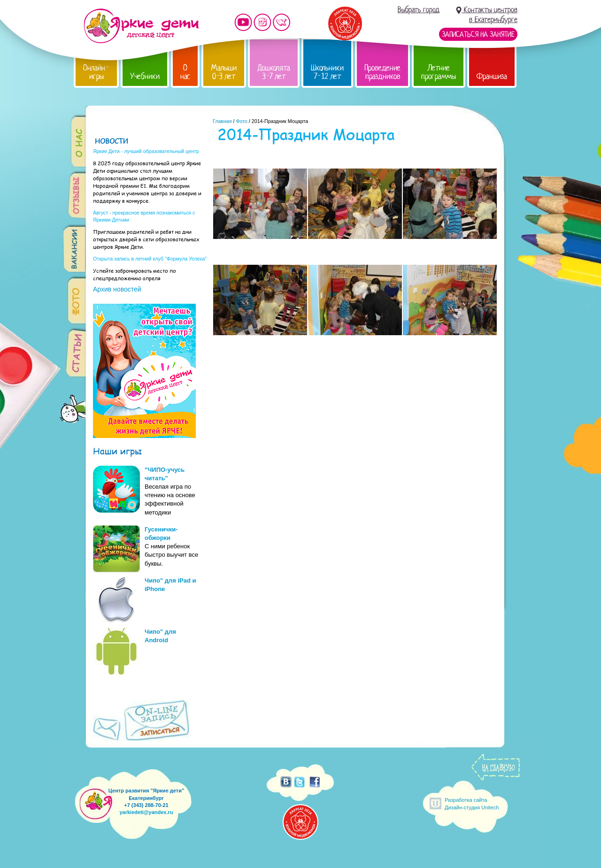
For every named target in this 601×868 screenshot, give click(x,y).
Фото (241, 121)
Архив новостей (117, 289)
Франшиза (492, 76)
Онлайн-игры (96, 72)
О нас (185, 72)
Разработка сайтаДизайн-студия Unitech (472, 803)
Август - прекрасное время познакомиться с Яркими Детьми (144, 216)
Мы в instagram (262, 22)
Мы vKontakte (282, 22)
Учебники (145, 76)
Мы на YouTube (243, 22)
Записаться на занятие (478, 34)
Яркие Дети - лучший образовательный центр (146, 151)
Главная (222, 121)
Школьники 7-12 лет (327, 72)
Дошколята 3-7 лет (273, 72)
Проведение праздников (382, 72)
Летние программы (438, 72)
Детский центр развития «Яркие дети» (141, 25)
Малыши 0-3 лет (224, 72)
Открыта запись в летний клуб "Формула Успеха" (150, 258)
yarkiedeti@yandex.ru (146, 812)
